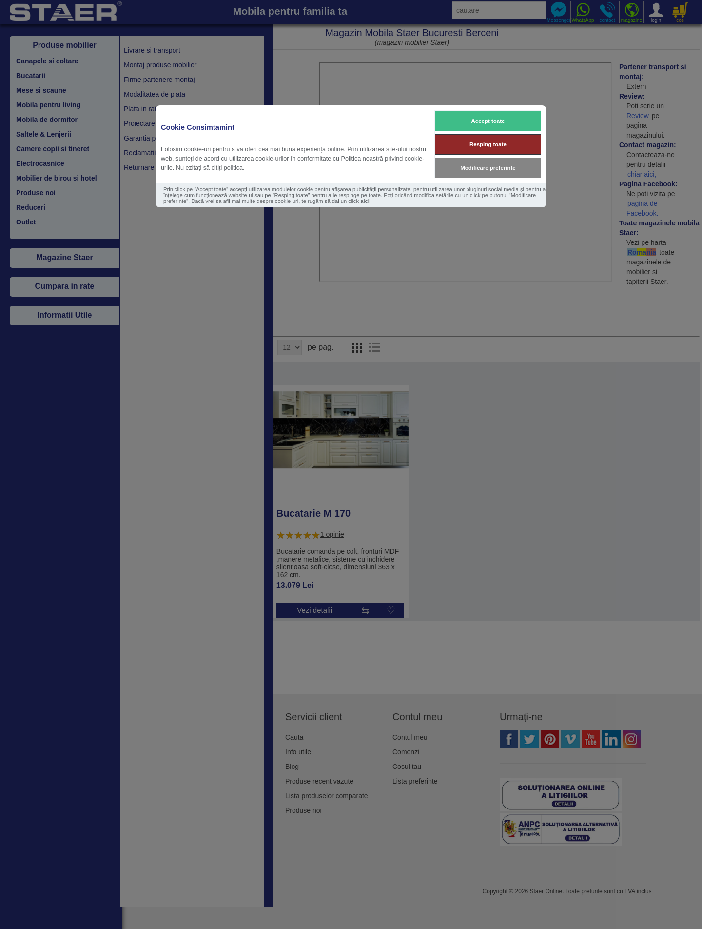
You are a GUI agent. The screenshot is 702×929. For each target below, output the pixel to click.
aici (365, 201)
